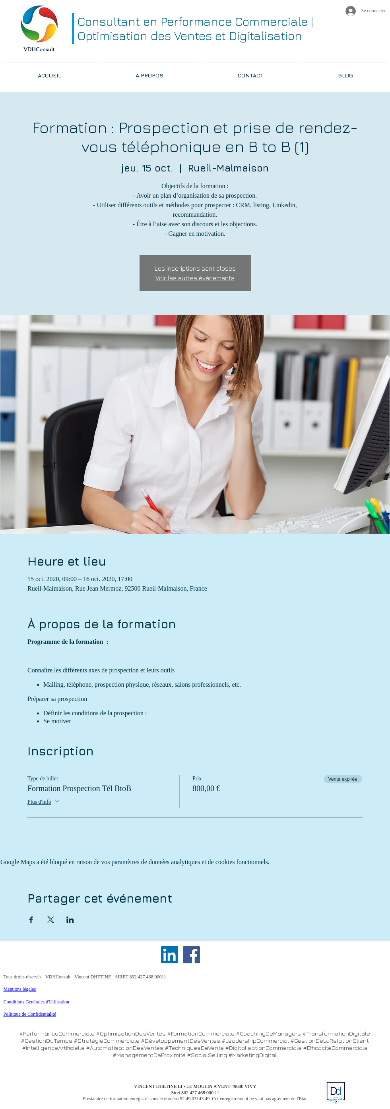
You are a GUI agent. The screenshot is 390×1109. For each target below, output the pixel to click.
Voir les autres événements (195, 277)
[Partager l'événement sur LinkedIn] (70, 919)
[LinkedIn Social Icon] (169, 954)
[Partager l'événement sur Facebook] (31, 919)
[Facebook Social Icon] (191, 954)
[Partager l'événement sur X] (50, 919)
